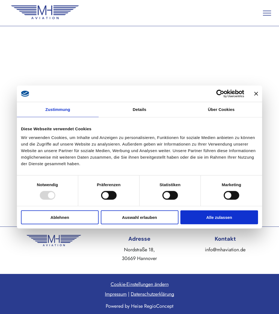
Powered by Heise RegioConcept (139, 306)
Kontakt (225, 238)
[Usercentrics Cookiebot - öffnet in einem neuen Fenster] (220, 94)
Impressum (116, 294)
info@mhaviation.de (225, 249)
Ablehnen (59, 217)
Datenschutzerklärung (152, 294)
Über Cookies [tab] (221, 109)
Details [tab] (139, 109)
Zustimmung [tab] (58, 109)
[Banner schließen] (256, 94)
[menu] (267, 13)
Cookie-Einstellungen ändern (140, 284)
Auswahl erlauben (139, 217)
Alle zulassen (219, 217)
